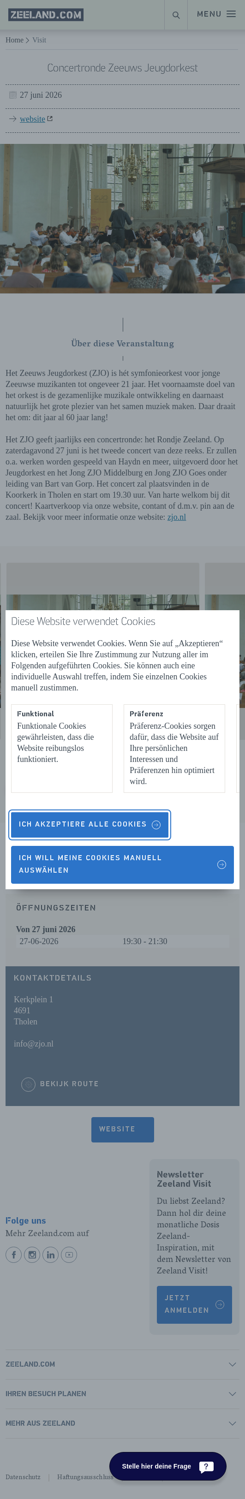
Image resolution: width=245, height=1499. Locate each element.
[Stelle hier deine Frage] (168, 1466)
